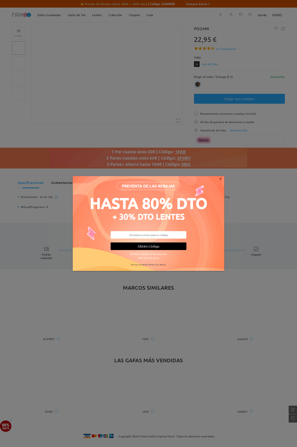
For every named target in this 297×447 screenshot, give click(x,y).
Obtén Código (148, 246)
